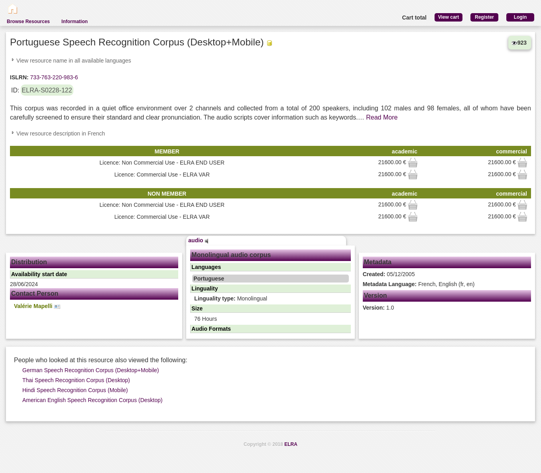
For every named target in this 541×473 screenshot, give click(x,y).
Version (375, 295)
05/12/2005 (389, 274)
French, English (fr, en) (419, 284)
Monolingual (230, 298)
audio (198, 240)
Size (197, 308)
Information (74, 21)
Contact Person (34, 293)
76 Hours (205, 319)
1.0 (378, 307)
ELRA (290, 444)
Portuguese (208, 278)
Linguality (204, 288)
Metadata (377, 262)
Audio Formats (211, 329)
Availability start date (39, 274)
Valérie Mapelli (37, 306)
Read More (381, 117)
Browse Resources (28, 21)
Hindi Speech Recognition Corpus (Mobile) (75, 390)
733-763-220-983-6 (53, 77)
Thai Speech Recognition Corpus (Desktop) (76, 380)
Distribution (29, 262)
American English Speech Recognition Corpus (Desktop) (92, 400)
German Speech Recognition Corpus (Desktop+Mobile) (90, 370)
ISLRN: (19, 77)
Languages (206, 267)
